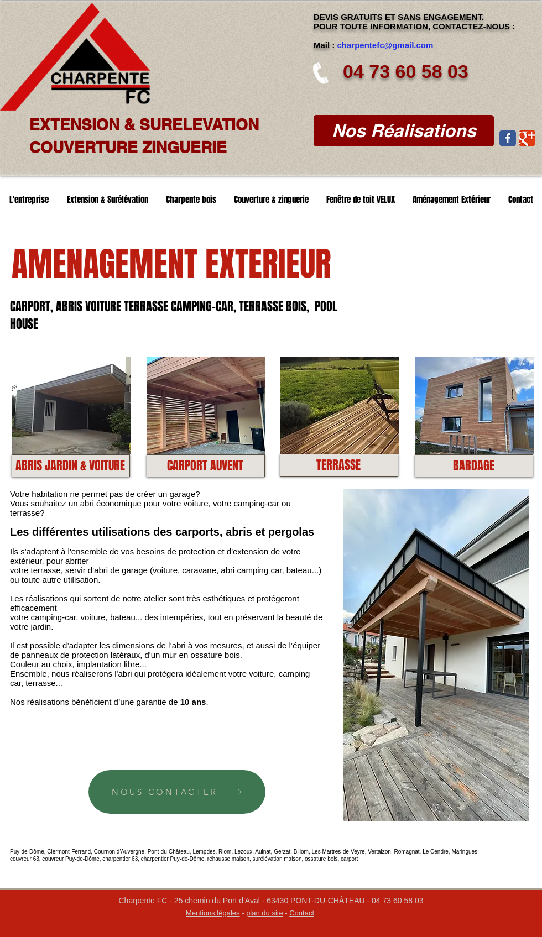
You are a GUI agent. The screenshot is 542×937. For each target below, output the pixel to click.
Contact (301, 913)
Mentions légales (213, 913)
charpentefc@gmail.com (385, 45)
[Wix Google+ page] (527, 138)
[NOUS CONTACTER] (176, 792)
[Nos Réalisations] (404, 130)
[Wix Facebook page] (507, 138)
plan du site (264, 913)
